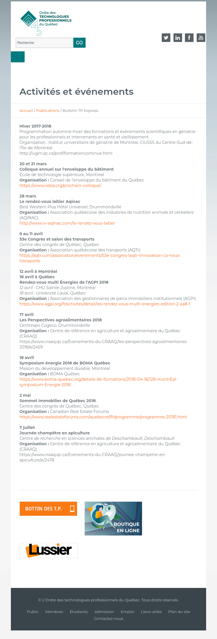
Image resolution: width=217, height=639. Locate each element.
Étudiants (79, 611)
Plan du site (179, 611)
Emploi (127, 611)
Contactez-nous (108, 618)
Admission (104, 611)
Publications (47, 110)
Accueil (26, 110)
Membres (54, 611)
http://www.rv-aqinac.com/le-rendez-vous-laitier (67, 223)
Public (33, 611)
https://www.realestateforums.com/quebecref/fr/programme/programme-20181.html (103, 417)
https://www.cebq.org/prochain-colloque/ (60, 185)
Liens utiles (151, 611)
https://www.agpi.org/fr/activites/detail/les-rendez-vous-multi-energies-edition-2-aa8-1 (104, 304)
